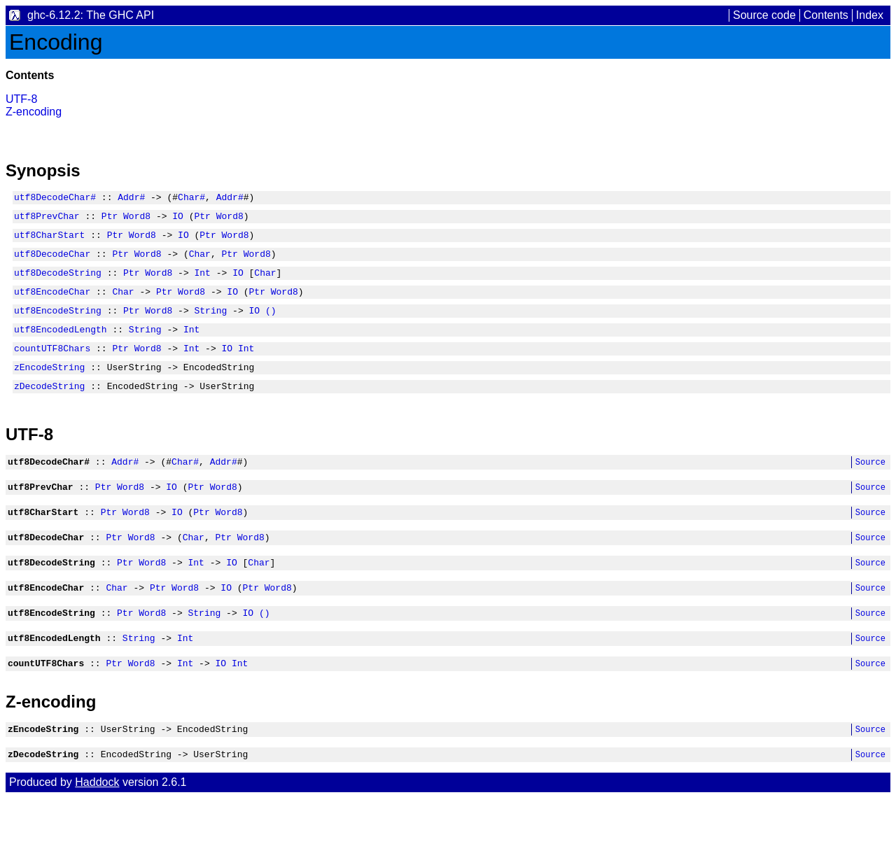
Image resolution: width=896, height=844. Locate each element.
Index (869, 15)
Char (200, 261)
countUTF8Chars (52, 366)
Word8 (136, 219)
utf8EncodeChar (52, 303)
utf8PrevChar (47, 219)
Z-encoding (34, 112)
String (210, 324)
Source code (764, 15)
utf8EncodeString (58, 324)
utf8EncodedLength (60, 345)
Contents (826, 15)
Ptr (110, 219)
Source (870, 487)
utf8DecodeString (58, 282)
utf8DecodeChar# (55, 198)
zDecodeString (49, 408)
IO (177, 219)
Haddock (97, 828)
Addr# (131, 198)
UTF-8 (21, 99)
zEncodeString (49, 387)
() (270, 324)
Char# (191, 198)
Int (202, 282)
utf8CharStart (49, 240)
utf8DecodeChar (52, 261)
